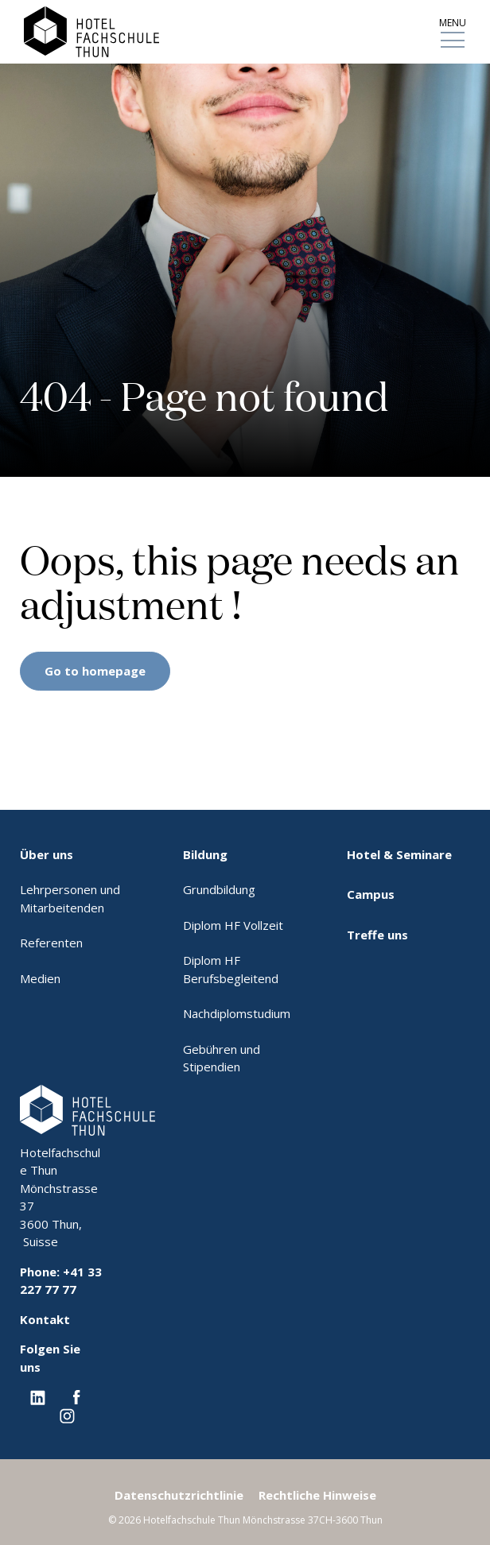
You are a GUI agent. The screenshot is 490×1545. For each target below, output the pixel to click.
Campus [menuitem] (371, 894)
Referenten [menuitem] (51, 943)
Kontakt (45, 1319)
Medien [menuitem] (40, 978)
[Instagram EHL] (67, 1415)
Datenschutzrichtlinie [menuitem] (179, 1495)
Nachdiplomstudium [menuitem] (236, 1013)
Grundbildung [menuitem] (219, 889)
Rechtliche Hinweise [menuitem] (317, 1495)
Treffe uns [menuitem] (377, 935)
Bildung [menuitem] (205, 854)
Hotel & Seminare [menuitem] (399, 854)
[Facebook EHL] (76, 1396)
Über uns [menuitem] (46, 854)
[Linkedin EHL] (37, 1396)
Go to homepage (95, 671)
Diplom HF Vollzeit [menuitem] (233, 925)
